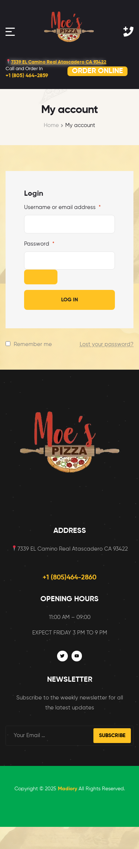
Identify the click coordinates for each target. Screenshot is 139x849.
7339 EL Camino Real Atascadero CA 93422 (56, 62)
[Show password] (40, 277)
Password (39, 244)
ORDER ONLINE (97, 71)
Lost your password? (106, 344)
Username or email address (62, 207)
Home (51, 125)
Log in (69, 299)
